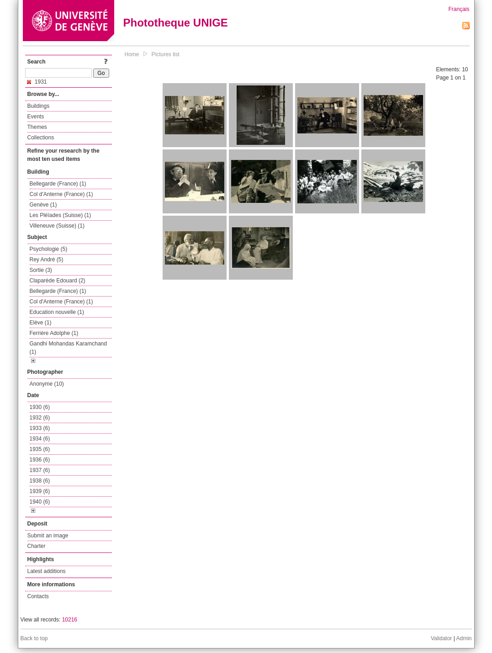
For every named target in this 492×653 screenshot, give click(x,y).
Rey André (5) (46, 259)
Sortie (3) (41, 270)
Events (35, 116)
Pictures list (166, 54)
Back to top (34, 638)
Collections (40, 137)
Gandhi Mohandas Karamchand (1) (68, 347)
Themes (37, 127)
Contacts (38, 596)
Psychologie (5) (49, 249)
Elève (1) (41, 322)
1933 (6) (40, 428)
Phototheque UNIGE (175, 22)
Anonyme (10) (47, 384)
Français (458, 9)
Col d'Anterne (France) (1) (61, 194)
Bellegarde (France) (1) (58, 184)
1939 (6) (40, 491)
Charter (36, 546)
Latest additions (46, 571)
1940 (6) (40, 502)
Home (132, 54)
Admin (463, 638)
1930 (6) (40, 407)
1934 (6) (40, 438)
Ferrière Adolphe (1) (54, 333)
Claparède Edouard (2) (57, 280)
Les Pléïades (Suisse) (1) (60, 215)
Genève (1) (43, 205)
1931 (37, 82)
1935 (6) (40, 449)
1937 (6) (40, 470)
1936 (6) (40, 460)
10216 (69, 619)
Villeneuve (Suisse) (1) (57, 226)
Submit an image (48, 535)
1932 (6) (40, 417)
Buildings (38, 106)
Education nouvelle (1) (57, 312)
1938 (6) (40, 481)
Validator (441, 638)
